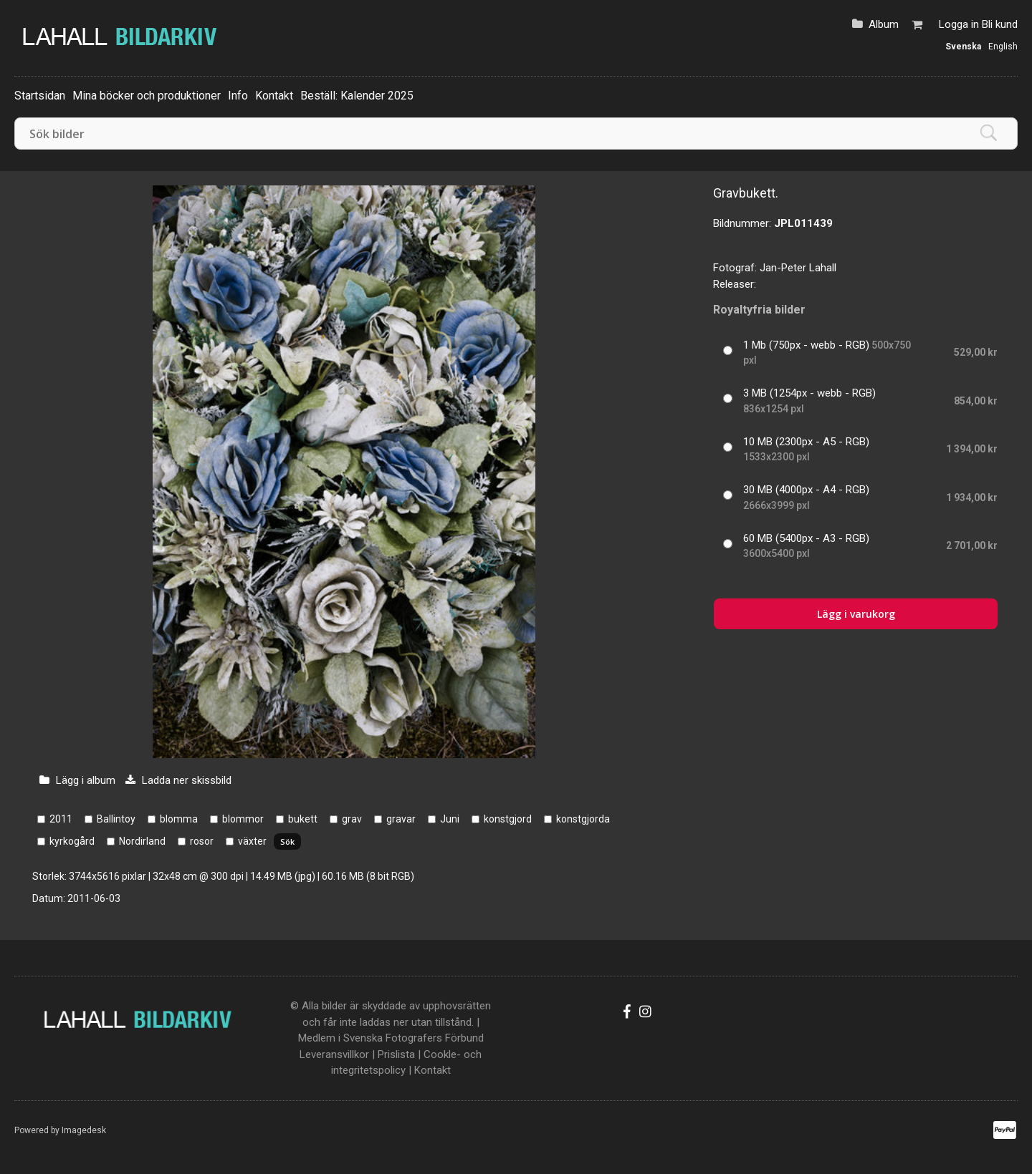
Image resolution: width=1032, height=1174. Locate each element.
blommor (243, 819)
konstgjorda (583, 819)
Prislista (396, 1054)
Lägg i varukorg (856, 614)
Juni (449, 819)
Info (238, 95)
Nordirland (142, 841)
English (1003, 47)
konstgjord (508, 819)
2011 (60, 819)
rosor (202, 841)
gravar (401, 819)
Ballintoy (116, 819)
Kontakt (274, 95)
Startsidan (39, 95)
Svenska (963, 47)
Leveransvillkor (334, 1054)
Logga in (959, 24)
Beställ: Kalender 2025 (357, 95)
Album (884, 24)
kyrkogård (72, 841)
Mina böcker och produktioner (146, 95)
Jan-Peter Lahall (798, 267)
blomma (179, 819)
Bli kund (1000, 24)
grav (352, 819)
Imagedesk (84, 1130)
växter (252, 841)
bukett (302, 819)
